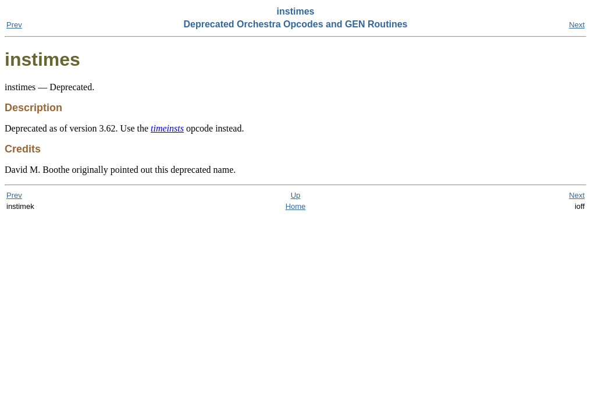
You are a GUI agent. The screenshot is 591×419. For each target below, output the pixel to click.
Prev (14, 24)
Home (296, 206)
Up (296, 195)
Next (577, 24)
